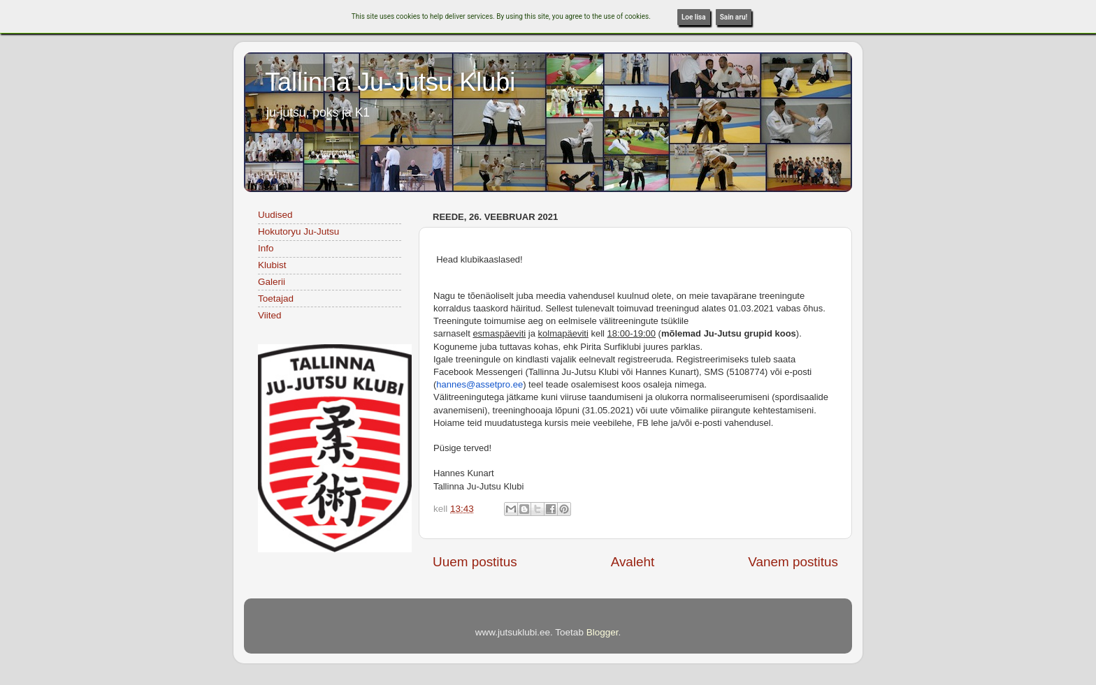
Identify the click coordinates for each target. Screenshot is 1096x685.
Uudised (275, 214)
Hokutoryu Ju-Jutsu (298, 231)
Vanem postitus (793, 561)
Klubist (272, 265)
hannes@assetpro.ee (479, 384)
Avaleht (633, 561)
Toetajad (276, 298)
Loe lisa (694, 17)
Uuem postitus (475, 561)
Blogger (602, 632)
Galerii (271, 282)
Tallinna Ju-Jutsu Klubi (390, 82)
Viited (270, 315)
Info (266, 248)
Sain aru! (734, 17)
